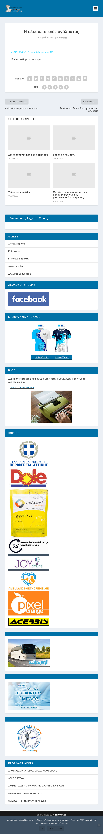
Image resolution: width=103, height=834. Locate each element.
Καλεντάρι (14, 262)
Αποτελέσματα (16, 255)
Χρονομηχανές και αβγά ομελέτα (28, 154)
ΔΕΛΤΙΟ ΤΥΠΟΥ (16, 789)
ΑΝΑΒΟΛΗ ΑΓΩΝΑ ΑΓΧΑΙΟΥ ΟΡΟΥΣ (26, 804)
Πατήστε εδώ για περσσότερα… (27, 59)
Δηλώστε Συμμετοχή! (19, 285)
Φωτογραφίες (15, 277)
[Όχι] (99, 825)
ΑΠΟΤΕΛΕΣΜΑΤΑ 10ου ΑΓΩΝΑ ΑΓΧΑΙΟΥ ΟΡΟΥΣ (32, 782)
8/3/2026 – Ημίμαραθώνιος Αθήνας (27, 812)
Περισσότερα (56, 828)
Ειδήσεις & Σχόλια (18, 270)
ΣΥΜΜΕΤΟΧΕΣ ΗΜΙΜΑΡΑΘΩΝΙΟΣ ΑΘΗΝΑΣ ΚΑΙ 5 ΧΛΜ (36, 797)
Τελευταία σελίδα (19, 192)
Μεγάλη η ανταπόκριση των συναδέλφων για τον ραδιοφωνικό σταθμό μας (70, 195)
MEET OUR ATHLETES (22, 398)
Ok (42, 828)
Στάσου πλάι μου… (64, 154)
